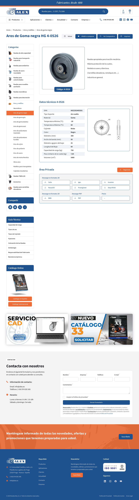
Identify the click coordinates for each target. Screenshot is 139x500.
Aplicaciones (35, 20)
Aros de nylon (18, 144)
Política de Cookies (119, 496)
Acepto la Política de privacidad (77, 397)
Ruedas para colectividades (15, 79)
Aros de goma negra (44, 30)
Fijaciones (11, 239)
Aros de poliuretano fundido (20, 138)
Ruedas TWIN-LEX (16, 176)
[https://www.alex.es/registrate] (37, 329)
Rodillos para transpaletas (22, 166)
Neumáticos (17, 108)
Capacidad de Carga (15, 225)
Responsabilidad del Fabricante (19, 252)
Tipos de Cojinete (14, 234)
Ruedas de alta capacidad (19, 53)
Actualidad (61, 20)
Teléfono (100, 375)
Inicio (8, 30)
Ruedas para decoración (19, 97)
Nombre (65, 375)
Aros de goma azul (19, 126)
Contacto (74, 20)
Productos (14, 20)
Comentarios (67, 385)
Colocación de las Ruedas (16, 243)
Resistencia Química (15, 257)
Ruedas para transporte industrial (18, 59)
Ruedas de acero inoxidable (16, 72)
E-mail (116, 375)
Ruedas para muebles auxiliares (18, 85)
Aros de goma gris (19, 117)
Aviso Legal (129, 496)
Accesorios (14, 182)
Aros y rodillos (28, 30)
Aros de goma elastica (20, 122)
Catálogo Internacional (20, 304)
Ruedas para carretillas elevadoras (18, 188)
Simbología (12, 248)
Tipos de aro (12, 229)
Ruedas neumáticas (17, 92)
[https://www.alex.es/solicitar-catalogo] (102, 329)
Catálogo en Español (20, 299)
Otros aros (16, 162)
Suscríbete (126, 436)
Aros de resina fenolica (21, 157)
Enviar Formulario (96, 402)
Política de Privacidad (106, 414)
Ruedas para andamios (18, 65)
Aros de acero (18, 153)
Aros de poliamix (19, 148)
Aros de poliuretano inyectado (20, 132)
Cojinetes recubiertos (20, 171)
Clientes (48, 20)
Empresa (85, 20)
